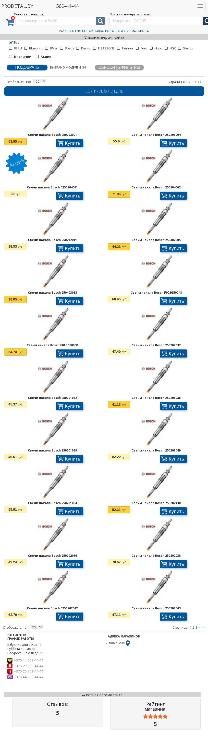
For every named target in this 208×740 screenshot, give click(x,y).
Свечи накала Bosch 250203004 (156, 135)
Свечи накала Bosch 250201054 (52, 503)
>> (200, 82)
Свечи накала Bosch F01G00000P (52, 345)
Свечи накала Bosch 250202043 (156, 608)
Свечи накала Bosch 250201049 (156, 450)
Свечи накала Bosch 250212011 (52, 240)
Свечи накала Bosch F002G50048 (156, 292)
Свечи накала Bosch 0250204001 (52, 187)
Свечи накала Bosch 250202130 (156, 503)
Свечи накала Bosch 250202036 (52, 556)
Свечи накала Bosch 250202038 (156, 556)
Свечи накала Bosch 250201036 (156, 398)
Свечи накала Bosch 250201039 (52, 450)
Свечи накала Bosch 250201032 (52, 398)
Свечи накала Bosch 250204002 (156, 187)
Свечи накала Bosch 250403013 (52, 292)
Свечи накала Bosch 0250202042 (52, 608)
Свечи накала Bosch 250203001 (52, 135)
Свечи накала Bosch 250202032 (156, 345)
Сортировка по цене (104, 91)
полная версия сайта (104, 37)
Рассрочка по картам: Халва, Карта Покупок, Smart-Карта (104, 31)
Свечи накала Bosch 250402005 (156, 240)
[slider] (155, 716)
